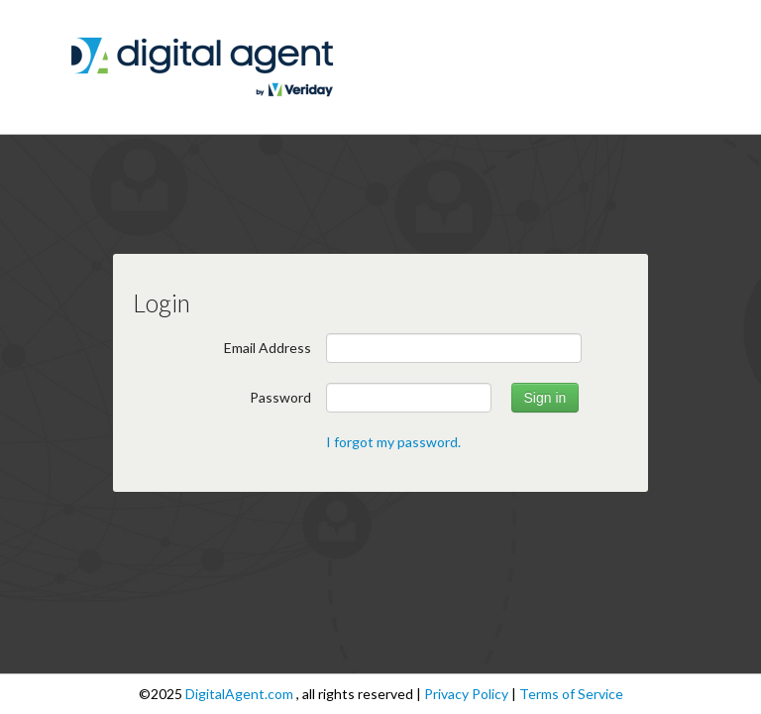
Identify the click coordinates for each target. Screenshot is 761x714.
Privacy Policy (467, 693)
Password (280, 397)
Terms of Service (571, 693)
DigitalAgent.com (240, 693)
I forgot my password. (393, 441)
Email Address (267, 347)
